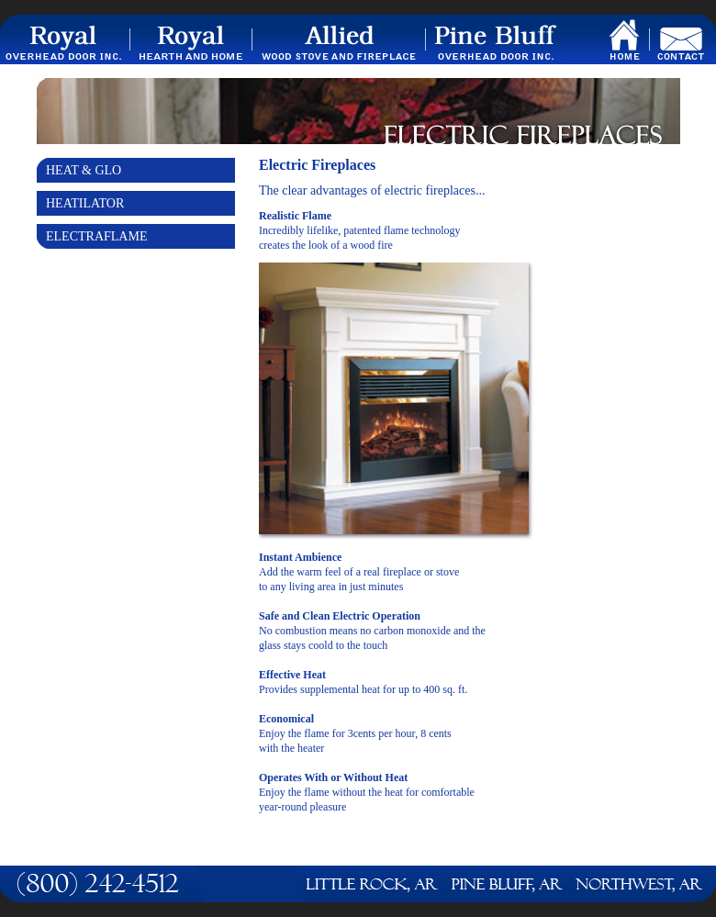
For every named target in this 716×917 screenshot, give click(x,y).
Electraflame (96, 236)
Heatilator (85, 203)
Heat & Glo (83, 170)
